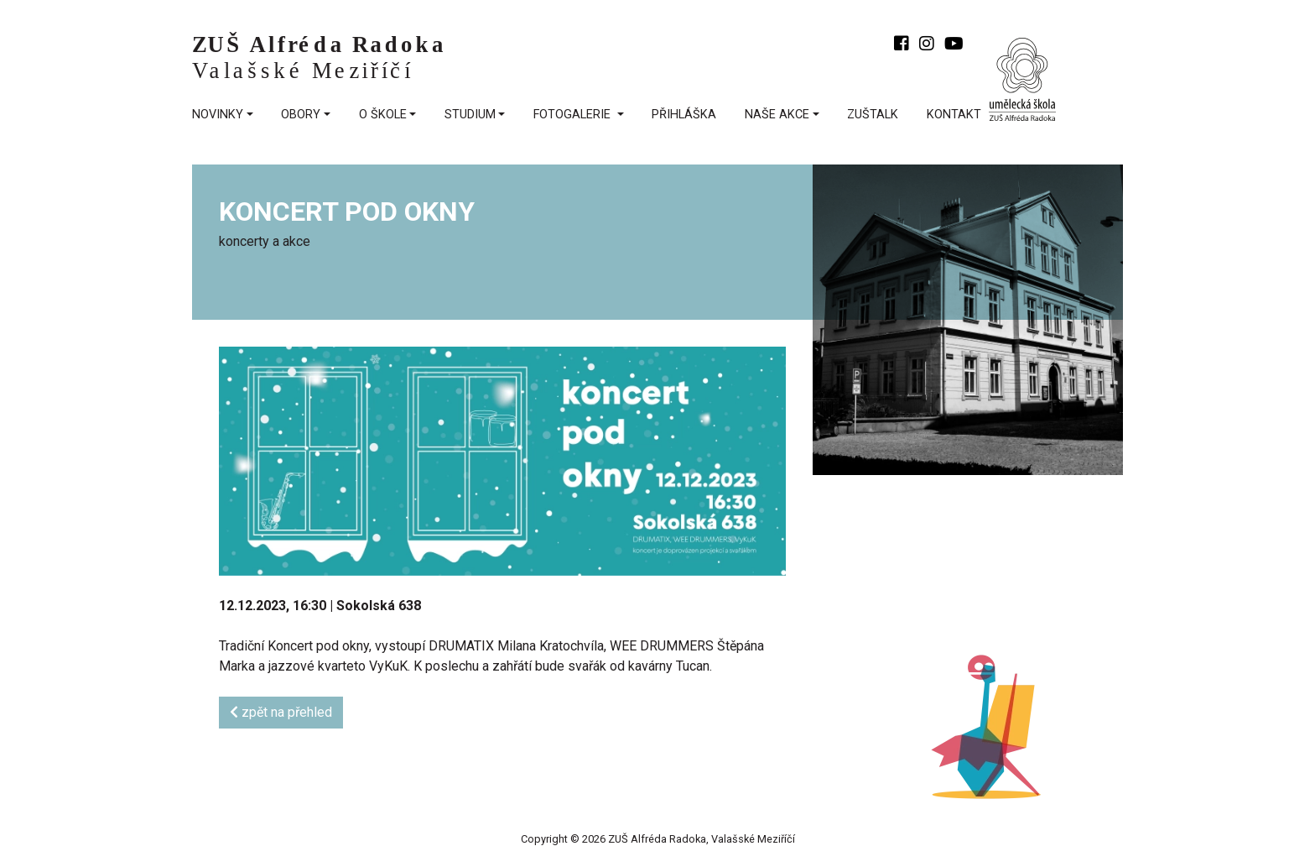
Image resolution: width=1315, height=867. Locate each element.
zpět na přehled (281, 712)
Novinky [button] (217, 114)
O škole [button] (383, 114)
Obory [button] (300, 114)
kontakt (954, 114)
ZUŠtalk (872, 114)
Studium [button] (470, 114)
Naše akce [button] (777, 114)
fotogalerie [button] (573, 114)
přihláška (684, 114)
